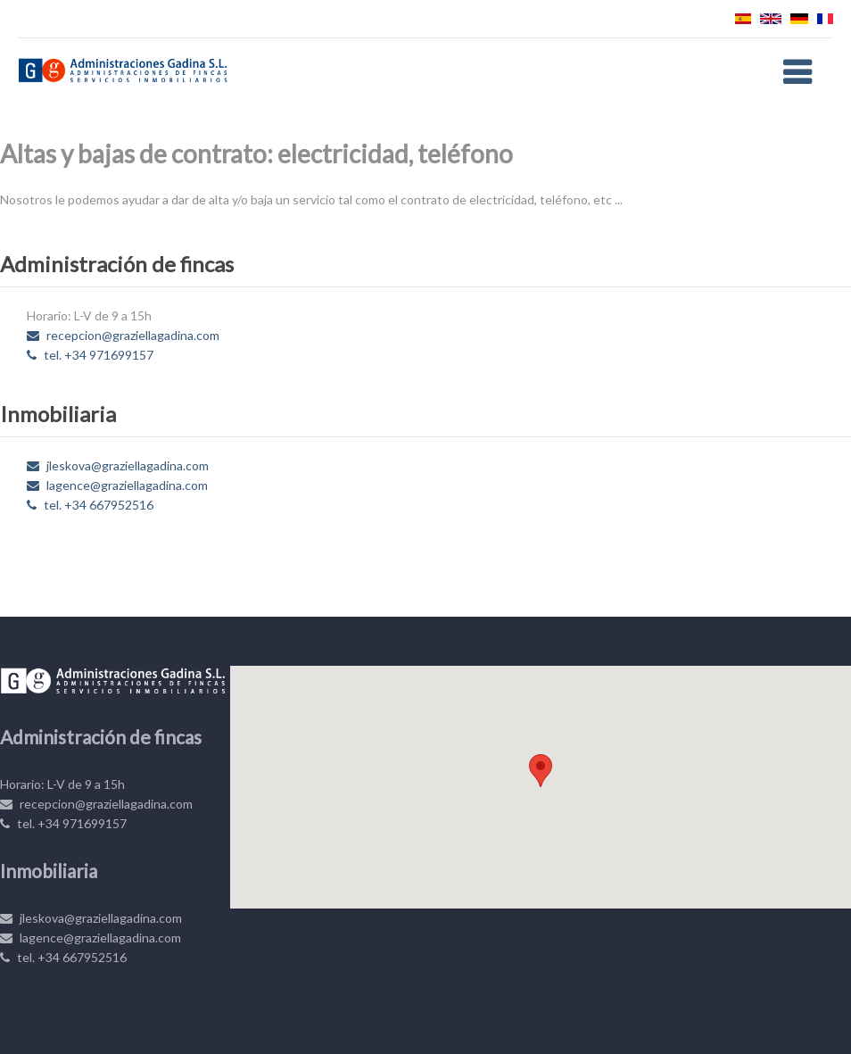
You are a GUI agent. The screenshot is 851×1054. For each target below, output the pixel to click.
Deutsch (799, 18)
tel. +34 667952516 (90, 504)
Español (743, 18)
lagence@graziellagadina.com (117, 485)
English (770, 18)
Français (825, 18)
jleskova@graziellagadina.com (118, 465)
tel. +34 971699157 (90, 354)
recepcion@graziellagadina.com (123, 335)
